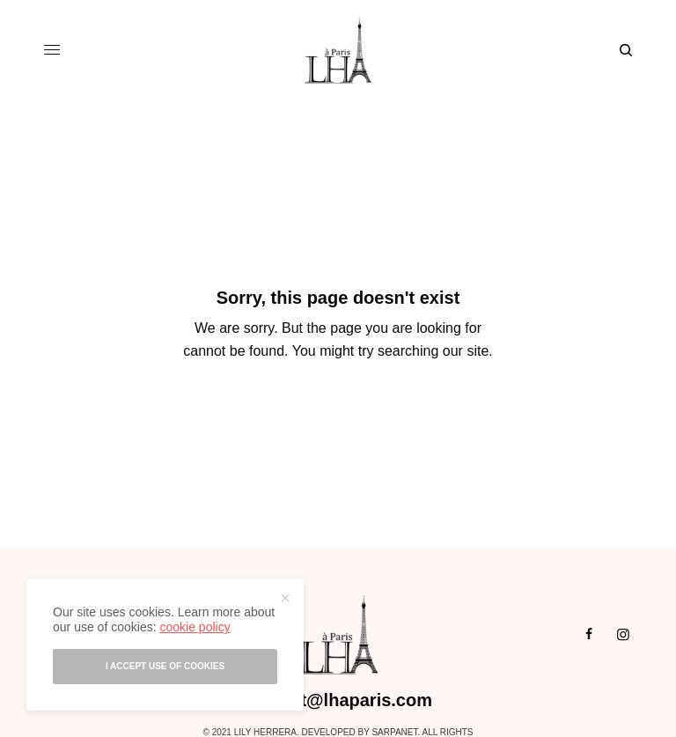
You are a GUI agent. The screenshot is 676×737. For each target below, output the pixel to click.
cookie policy (194, 627)
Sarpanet (394, 732)
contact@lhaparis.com (338, 700)
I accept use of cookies (165, 666)
